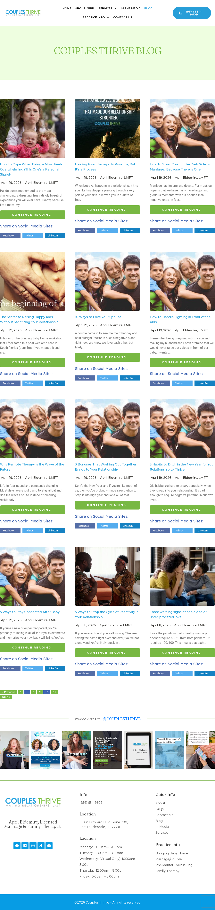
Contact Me (164, 815)
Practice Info (96, 17)
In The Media (130, 8)
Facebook (8, 235)
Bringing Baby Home (171, 853)
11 (54, 692)
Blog (148, 8)
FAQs (159, 809)
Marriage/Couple (168, 859)
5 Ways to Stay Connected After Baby (30, 612)
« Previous (8, 692)
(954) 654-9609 (91, 802)
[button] (4, 749)
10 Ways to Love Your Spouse (98, 317)
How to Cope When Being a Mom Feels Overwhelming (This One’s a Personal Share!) (31, 169)
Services (108, 8)
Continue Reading (31, 214)
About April (85, 8)
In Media (162, 827)
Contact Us (122, 17)
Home (66, 8)
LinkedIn (53, 235)
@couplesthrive (122, 718)
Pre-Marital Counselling (174, 865)
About (160, 803)
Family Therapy (167, 871)
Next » (6, 697)
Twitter (29, 235)
